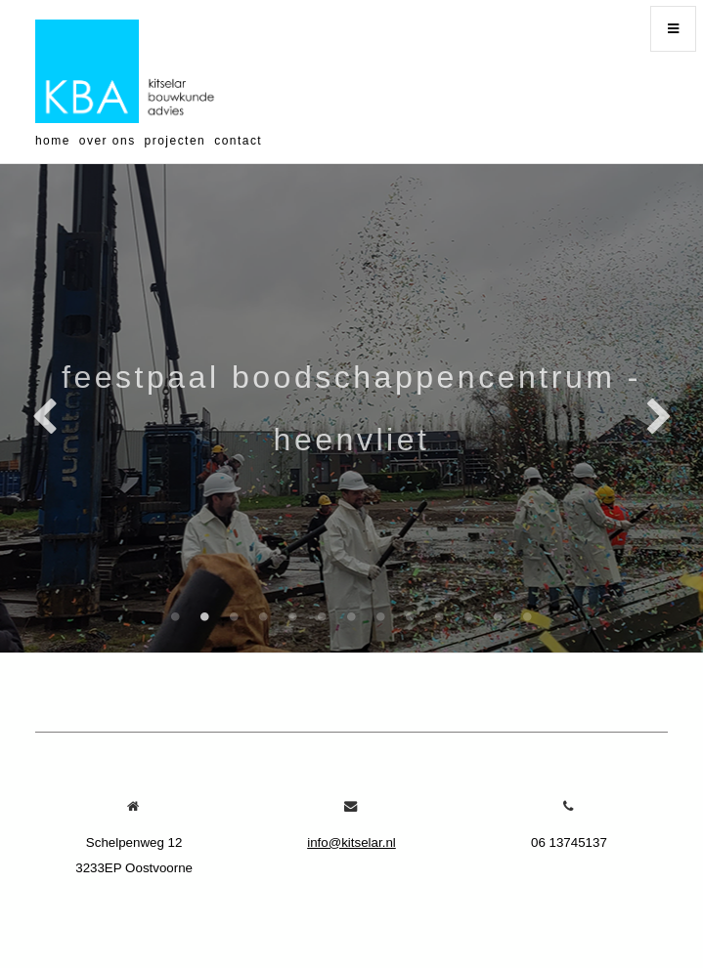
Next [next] (659, 418)
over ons (107, 140)
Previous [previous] (44, 418)
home (52, 140)
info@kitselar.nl (351, 842)
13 (528, 616)
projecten (175, 140)
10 (440, 616)
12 (498, 616)
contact (238, 140)
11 (469, 616)
